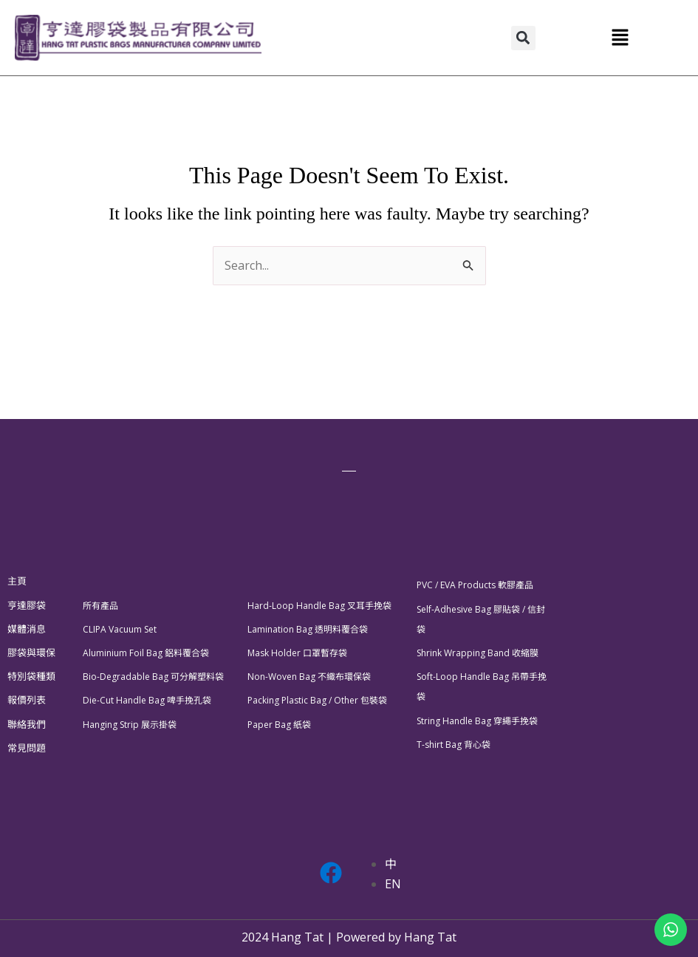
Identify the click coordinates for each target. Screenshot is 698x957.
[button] (523, 38)
